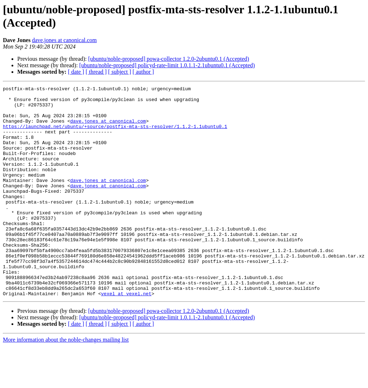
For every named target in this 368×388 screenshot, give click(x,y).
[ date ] (76, 72)
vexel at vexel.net (126, 335)
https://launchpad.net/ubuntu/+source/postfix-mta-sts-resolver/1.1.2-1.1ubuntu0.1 (115, 135)
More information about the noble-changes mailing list (66, 382)
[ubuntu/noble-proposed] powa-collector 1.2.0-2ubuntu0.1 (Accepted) (168, 59)
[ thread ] (96, 72)
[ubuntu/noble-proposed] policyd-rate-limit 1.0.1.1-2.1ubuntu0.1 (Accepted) (167, 65)
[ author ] (143, 72)
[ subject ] (119, 72)
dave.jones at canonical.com (64, 40)
